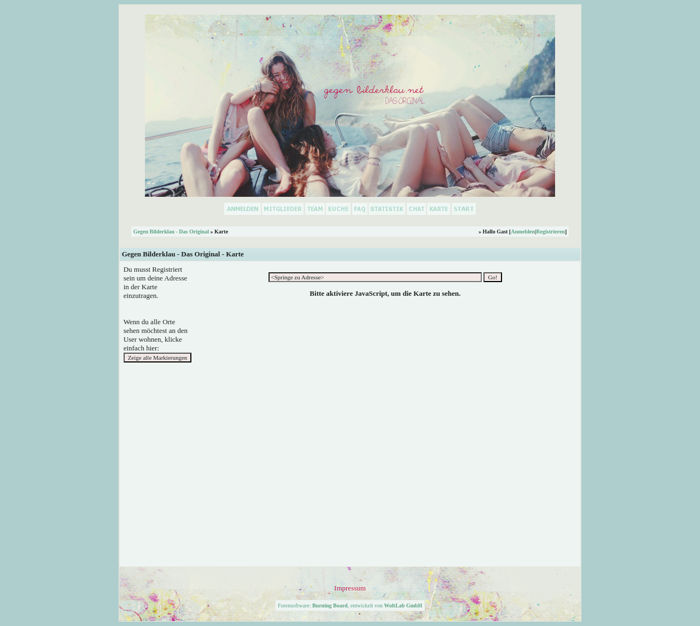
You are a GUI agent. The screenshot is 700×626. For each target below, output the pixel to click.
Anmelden (523, 232)
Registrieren (550, 232)
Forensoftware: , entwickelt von (350, 605)
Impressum (350, 588)
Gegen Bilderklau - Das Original (171, 232)
